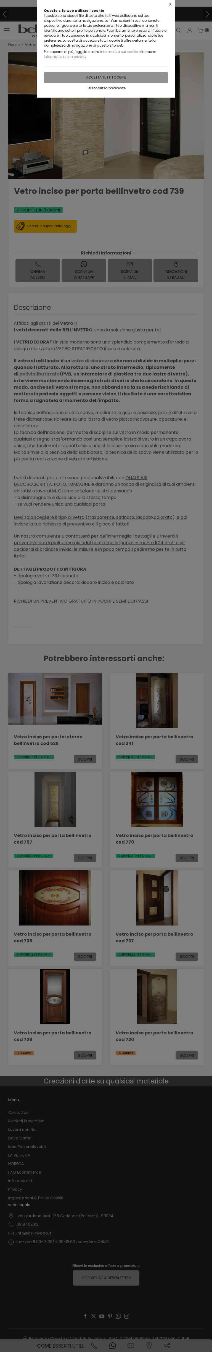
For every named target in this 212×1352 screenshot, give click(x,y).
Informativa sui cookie (119, 51)
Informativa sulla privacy (65, 56)
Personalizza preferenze (106, 88)
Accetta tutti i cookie (106, 77)
